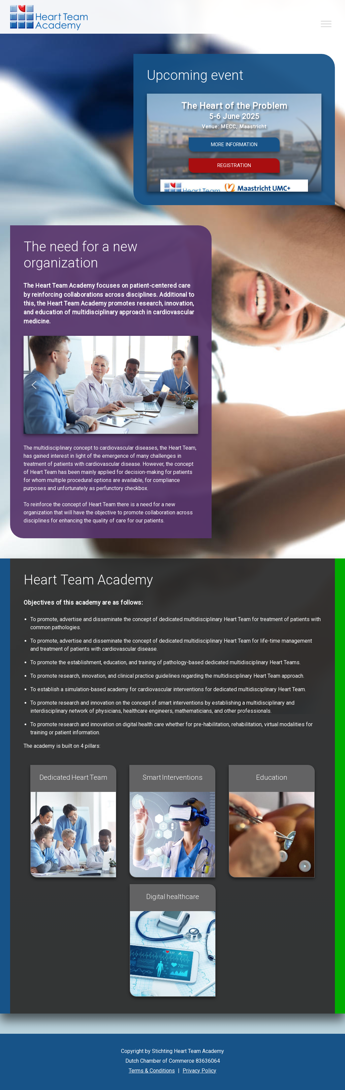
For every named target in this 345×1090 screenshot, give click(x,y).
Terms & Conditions (152, 1070)
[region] (234, 154)
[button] (234, 154)
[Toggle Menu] (326, 24)
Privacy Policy (199, 1070)
